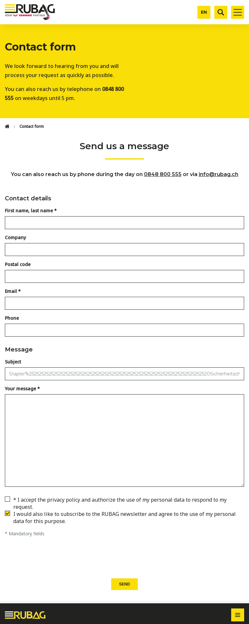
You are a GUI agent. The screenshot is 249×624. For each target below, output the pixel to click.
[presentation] (124, 558)
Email (11, 291)
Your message (20, 388)
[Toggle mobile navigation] (237, 12)
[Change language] (203, 12)
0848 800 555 (163, 174)
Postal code (17, 264)
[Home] (7, 126)
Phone (12, 318)
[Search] (221, 12)
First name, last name (29, 210)
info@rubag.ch (218, 174)
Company (15, 237)
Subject (13, 362)
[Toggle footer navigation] (237, 614)
